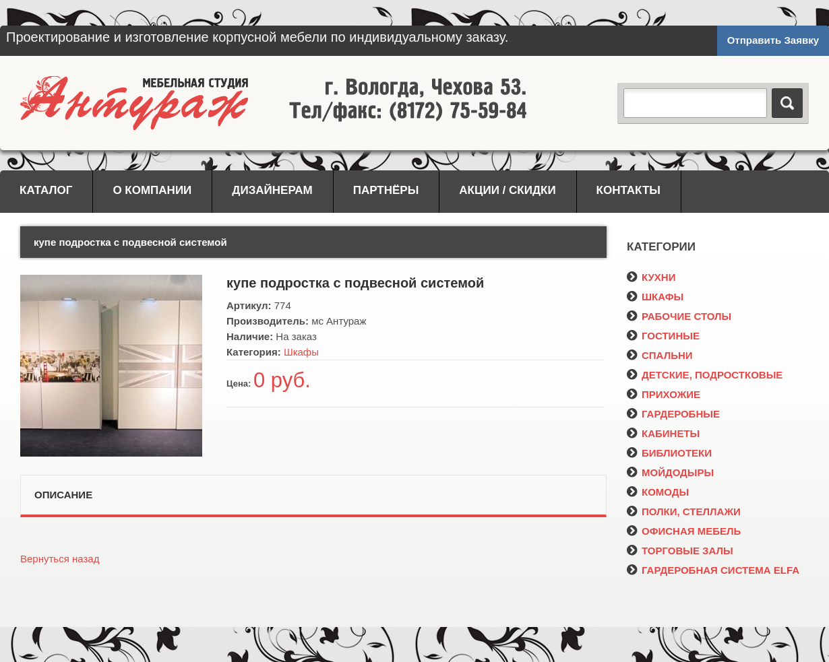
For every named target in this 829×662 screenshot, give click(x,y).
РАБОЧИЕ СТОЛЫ (679, 316)
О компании (152, 190)
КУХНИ (651, 277)
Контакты (628, 190)
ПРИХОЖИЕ (663, 394)
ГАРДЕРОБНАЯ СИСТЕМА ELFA (713, 570)
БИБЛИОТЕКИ (669, 453)
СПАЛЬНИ (660, 355)
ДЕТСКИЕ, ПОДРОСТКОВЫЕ (704, 374)
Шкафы (301, 352)
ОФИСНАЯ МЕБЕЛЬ (684, 531)
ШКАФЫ (655, 296)
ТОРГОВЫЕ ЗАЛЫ (680, 550)
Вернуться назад (59, 558)
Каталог (46, 190)
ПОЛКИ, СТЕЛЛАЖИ (684, 511)
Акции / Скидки (507, 190)
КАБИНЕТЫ (663, 433)
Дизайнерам (272, 190)
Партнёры (386, 190)
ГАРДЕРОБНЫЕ (673, 414)
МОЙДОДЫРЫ (670, 472)
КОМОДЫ (658, 492)
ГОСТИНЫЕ (663, 335)
